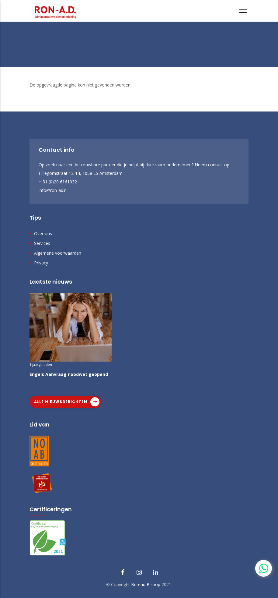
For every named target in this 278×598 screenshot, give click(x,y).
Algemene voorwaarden (57, 253)
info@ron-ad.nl (53, 190)
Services (42, 243)
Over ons (43, 233)
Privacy (41, 263)
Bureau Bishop (145, 584)
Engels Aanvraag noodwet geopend (69, 374)
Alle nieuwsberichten (60, 401)
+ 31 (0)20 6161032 (58, 182)
